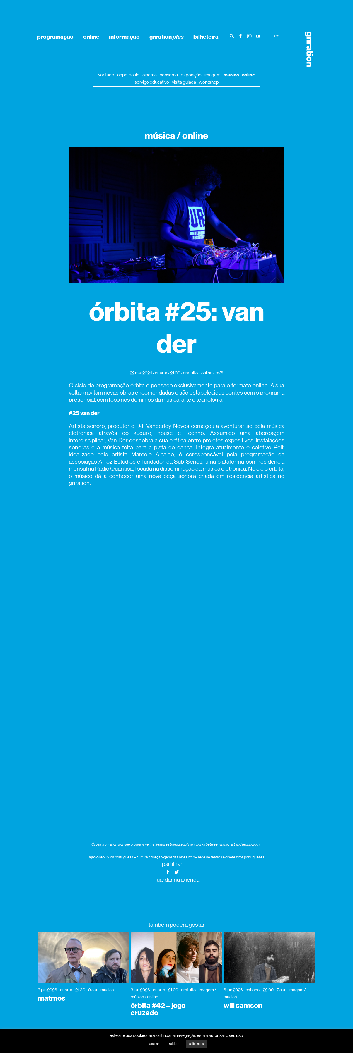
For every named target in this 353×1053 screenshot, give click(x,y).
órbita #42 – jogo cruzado (158, 1009)
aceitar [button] (154, 1044)
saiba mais (196, 1044)
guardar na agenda (176, 879)
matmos (51, 998)
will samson (243, 1005)
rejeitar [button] (174, 1044)
